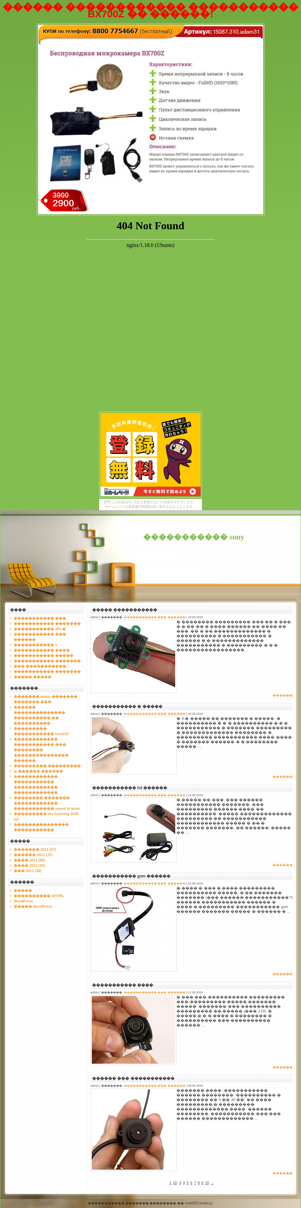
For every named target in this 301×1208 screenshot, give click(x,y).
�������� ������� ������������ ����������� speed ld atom (47, 803)
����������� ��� (40, 618)
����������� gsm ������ (131, 876)
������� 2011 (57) (35, 849)
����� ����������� (124, 609)
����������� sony (194, 537)
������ (283, 695)
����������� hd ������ (129, 787)
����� (23, 890)
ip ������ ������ (38, 771)
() (175, 1183)
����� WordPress (33, 906)
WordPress (23, 901)
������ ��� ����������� (133, 1078)
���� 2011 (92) (29, 865)
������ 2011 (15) (33, 855)
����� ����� (32, 677)
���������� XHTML (39, 896)
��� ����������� (40, 666)
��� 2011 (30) (27, 871)
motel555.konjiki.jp (198, 1203)
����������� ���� (42, 650)
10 (207, 1183)
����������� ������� (47, 623)
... (212, 1183)
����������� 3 (35, 645)
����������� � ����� (127, 706)
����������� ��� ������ (155, 617)
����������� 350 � (40, 629)
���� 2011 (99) (29, 860)
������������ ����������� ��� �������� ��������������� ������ (41, 749)
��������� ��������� (47, 766)
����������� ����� (43, 655)
